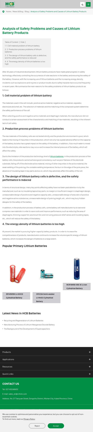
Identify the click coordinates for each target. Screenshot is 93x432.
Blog (27, 11)
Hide (22, 42)
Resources (46, 366)
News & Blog (18, 11)
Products (46, 352)
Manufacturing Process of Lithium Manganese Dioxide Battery (29, 324)
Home (8, 11)
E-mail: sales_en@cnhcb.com (14, 394)
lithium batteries (57, 156)
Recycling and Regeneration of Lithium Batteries (23, 320)
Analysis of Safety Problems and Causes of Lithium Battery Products (58, 11)
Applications (46, 359)
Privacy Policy (29, 419)
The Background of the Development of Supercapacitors (27, 329)
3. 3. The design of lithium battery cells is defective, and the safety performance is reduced (26, 56)
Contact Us (10, 383)
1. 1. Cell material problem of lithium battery (22, 45)
